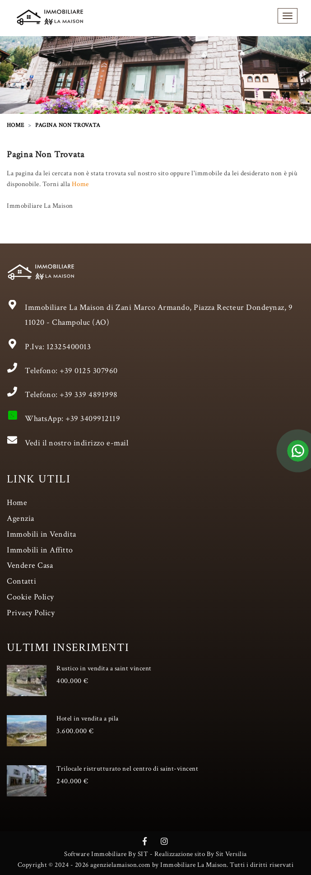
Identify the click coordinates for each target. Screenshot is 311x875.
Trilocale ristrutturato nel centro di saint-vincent (127, 768)
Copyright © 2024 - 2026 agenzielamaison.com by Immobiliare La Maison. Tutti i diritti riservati (155, 865)
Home (80, 184)
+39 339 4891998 (89, 394)
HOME (15, 125)
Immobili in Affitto (40, 550)
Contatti (21, 581)
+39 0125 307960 (89, 370)
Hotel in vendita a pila (87, 718)
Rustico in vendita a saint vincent (104, 668)
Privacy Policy (31, 613)
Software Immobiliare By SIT (106, 854)
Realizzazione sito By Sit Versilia (200, 854)
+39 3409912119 (92, 418)
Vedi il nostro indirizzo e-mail (76, 443)
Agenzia (20, 518)
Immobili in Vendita (41, 534)
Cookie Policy (30, 597)
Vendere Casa (30, 565)
